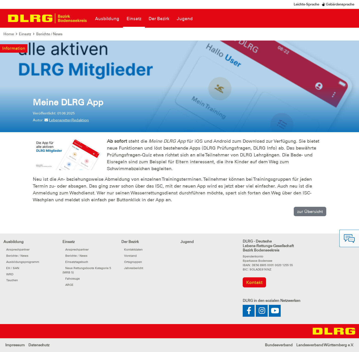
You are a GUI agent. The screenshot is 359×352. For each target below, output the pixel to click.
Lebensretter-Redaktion (66, 120)
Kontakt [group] (254, 282)
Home (8, 34)
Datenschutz (38, 345)
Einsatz (25, 34)
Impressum (15, 345)
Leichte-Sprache (306, 4)
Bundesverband (279, 345)
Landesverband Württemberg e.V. (325, 345)
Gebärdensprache (338, 4)
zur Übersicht (310, 211)
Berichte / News (49, 34)
